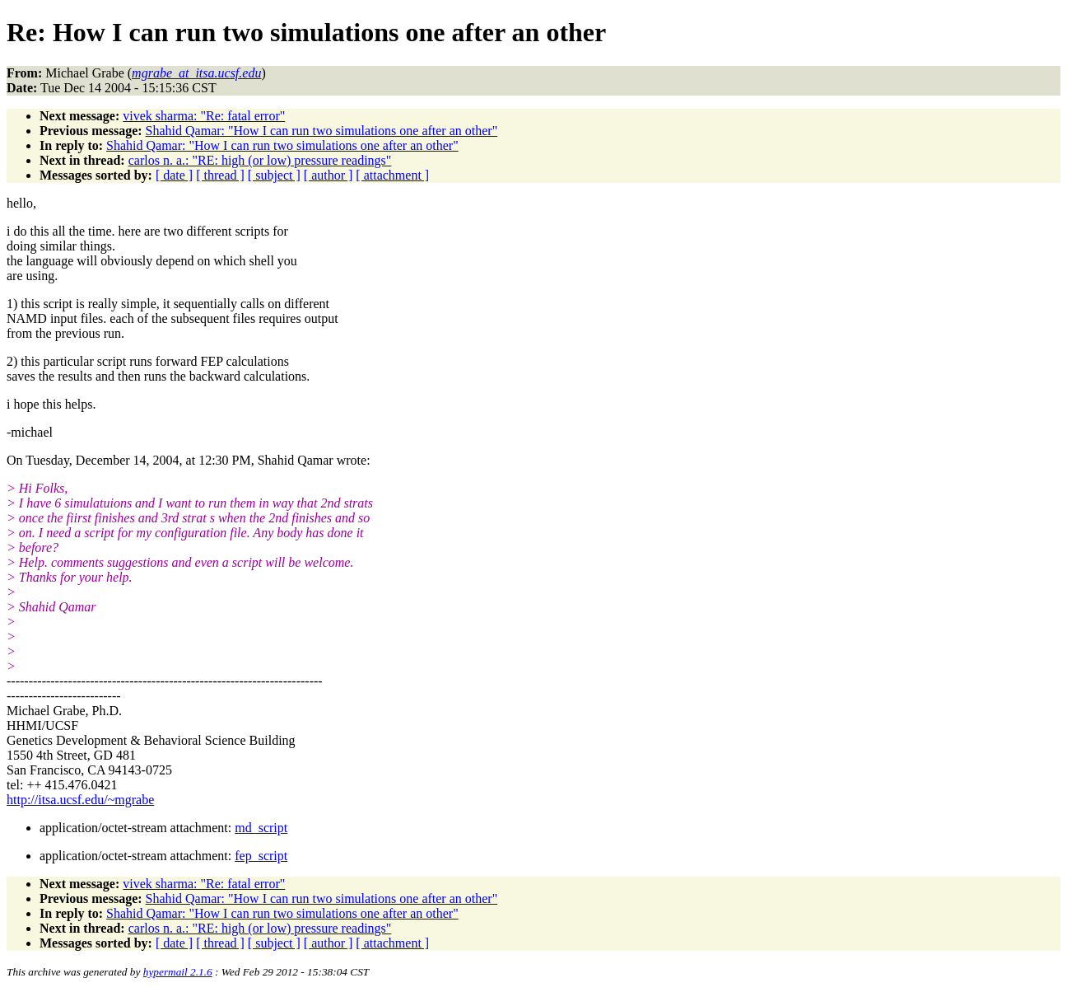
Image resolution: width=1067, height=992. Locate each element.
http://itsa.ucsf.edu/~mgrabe (80, 800)
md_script (261, 828)
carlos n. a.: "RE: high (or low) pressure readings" (260, 160)
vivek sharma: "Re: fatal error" (204, 116)
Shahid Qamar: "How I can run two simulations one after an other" (322, 131)
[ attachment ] (392, 175)
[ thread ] (220, 175)
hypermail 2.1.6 (177, 972)
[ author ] (328, 175)
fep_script (261, 856)
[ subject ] (274, 175)
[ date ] (174, 175)
